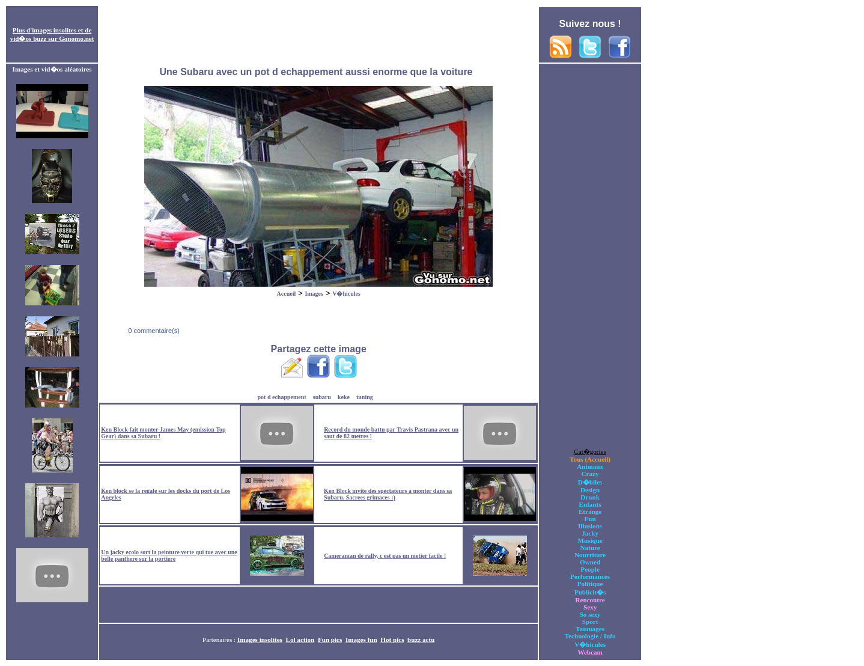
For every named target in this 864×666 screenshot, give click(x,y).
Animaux (590, 466)
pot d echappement (282, 397)
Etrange (590, 511)
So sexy (590, 614)
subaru (322, 397)
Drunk (590, 497)
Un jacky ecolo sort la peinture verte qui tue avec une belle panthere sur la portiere (169, 555)
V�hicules (346, 293)
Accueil (286, 293)
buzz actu (420, 639)
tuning (364, 397)
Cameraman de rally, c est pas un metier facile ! (385, 555)
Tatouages (590, 628)
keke (344, 397)
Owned (590, 562)
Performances (590, 576)
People (589, 569)
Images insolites (259, 639)
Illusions (590, 526)
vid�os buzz (28, 38)
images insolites (54, 30)
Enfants (590, 504)
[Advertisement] (318, 35)
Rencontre (590, 599)
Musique (589, 540)
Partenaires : (219, 639)
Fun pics (330, 639)
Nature (590, 547)
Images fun (361, 639)
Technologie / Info (590, 636)
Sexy (590, 607)
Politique (590, 583)
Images (314, 293)
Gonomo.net (76, 38)
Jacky (590, 533)
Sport (590, 621)
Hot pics (392, 639)
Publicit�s (590, 592)
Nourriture (590, 554)
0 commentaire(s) (153, 330)
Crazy (590, 473)
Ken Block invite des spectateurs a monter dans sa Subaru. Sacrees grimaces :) (388, 494)
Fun (590, 518)
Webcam (589, 652)
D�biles (590, 482)
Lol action (300, 639)
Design (590, 489)
